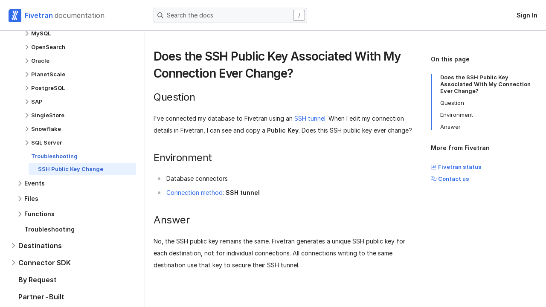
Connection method (194, 192)
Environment (456, 114)
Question (452, 102)
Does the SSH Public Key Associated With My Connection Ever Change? (485, 84)
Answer (450, 126)
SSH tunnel (309, 118)
